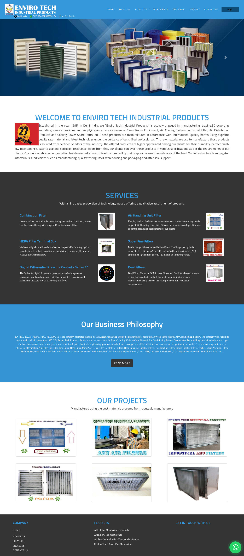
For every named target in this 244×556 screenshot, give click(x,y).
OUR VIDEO (179, 9)
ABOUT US (124, 9)
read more (122, 363)
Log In (230, 9)
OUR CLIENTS (160, 9)
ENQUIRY (195, 9)
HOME (111, 9)
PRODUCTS (141, 9)
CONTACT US (211, 9)
